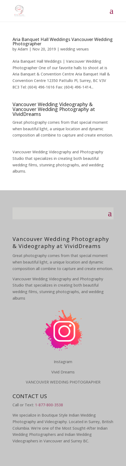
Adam (23, 49)
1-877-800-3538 (49, 404)
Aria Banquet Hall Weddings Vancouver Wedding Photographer (62, 41)
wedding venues (74, 49)
